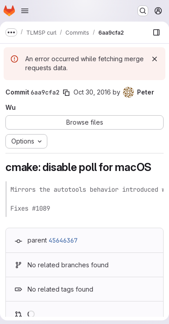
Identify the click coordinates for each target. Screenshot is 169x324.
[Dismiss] (154, 59)
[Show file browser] (156, 32)
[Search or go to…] (142, 10)
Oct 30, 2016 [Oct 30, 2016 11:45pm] (92, 92)
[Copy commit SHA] (66, 92)
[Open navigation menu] (25, 11)
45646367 (63, 240)
